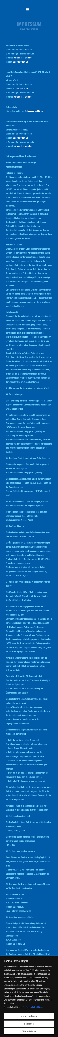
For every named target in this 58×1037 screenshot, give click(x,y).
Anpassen (29, 1023)
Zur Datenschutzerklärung (33, 1007)
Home (22, 29)
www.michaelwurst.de (23, 57)
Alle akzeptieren (28, 1015)
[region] (29, 996)
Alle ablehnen (29, 1031)
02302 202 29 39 (20, 61)
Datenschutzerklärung (34, 110)
